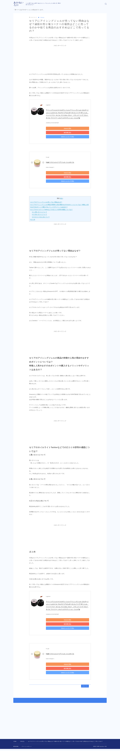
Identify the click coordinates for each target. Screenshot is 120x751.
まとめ (32, 211)
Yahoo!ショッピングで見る (53, 132)
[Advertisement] (60, 58)
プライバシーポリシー (27, 732)
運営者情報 (16, 732)
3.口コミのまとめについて (41, 208)
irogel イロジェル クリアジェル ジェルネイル (60, 158)
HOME (15, 727)
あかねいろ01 (21, 4)
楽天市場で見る (69, 128)
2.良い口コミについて (40, 206)
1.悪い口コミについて (40, 204)
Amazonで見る (53, 128)
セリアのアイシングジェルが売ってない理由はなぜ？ (46, 194)
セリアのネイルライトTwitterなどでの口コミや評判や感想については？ (52, 201)
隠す (61, 190)
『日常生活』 (42, 17)
